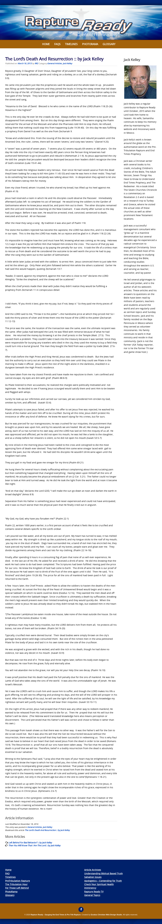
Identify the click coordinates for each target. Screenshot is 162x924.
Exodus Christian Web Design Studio (106, 915)
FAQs (57, 44)
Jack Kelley (67, 63)
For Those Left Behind (17, 887)
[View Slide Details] (81, 22)
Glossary (109, 44)
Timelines (71, 44)
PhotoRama (11, 891)
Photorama (90, 44)
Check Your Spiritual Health (99, 884)
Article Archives (92, 869)
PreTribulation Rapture (17, 880)
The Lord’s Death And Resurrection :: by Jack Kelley (47, 830)
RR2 (36, 63)
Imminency (90, 887)
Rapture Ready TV (93, 891)
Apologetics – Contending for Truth (103, 880)
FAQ (7, 873)
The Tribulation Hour (16, 884)
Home (46, 44)
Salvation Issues (92, 877)
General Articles (54, 63)
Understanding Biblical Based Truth (103, 873)
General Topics (92, 895)
